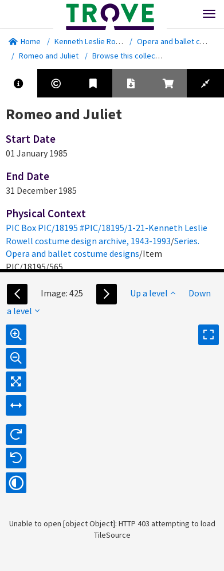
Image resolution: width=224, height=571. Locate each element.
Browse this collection (134, 55)
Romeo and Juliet (48, 55)
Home (25, 41)
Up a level (152, 293)
